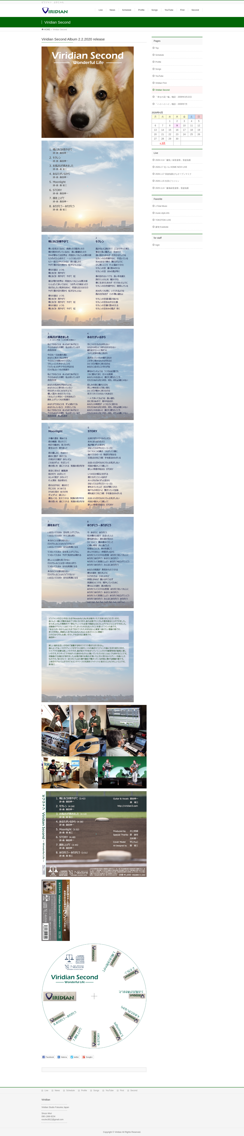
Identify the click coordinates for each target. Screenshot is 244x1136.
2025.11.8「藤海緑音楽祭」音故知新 (172, 188)
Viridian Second (162, 90)
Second (133, 1087)
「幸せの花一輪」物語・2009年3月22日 (173, 97)
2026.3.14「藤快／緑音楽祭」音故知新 (173, 160)
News (57, 1087)
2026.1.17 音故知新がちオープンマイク (173, 174)
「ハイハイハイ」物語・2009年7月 (171, 104)
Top (157, 48)
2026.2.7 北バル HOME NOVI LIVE (171, 167)
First (122, 1087)
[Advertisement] (177, 275)
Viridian (118, 1129)
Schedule (159, 55)
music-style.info (162, 213)
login (157, 245)
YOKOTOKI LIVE (163, 220)
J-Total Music (161, 206)
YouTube (159, 76)
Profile (158, 62)
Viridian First (161, 83)
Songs (158, 69)
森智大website (161, 227)
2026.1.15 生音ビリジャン (167, 181)
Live (46, 1087)
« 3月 (162, 143)
